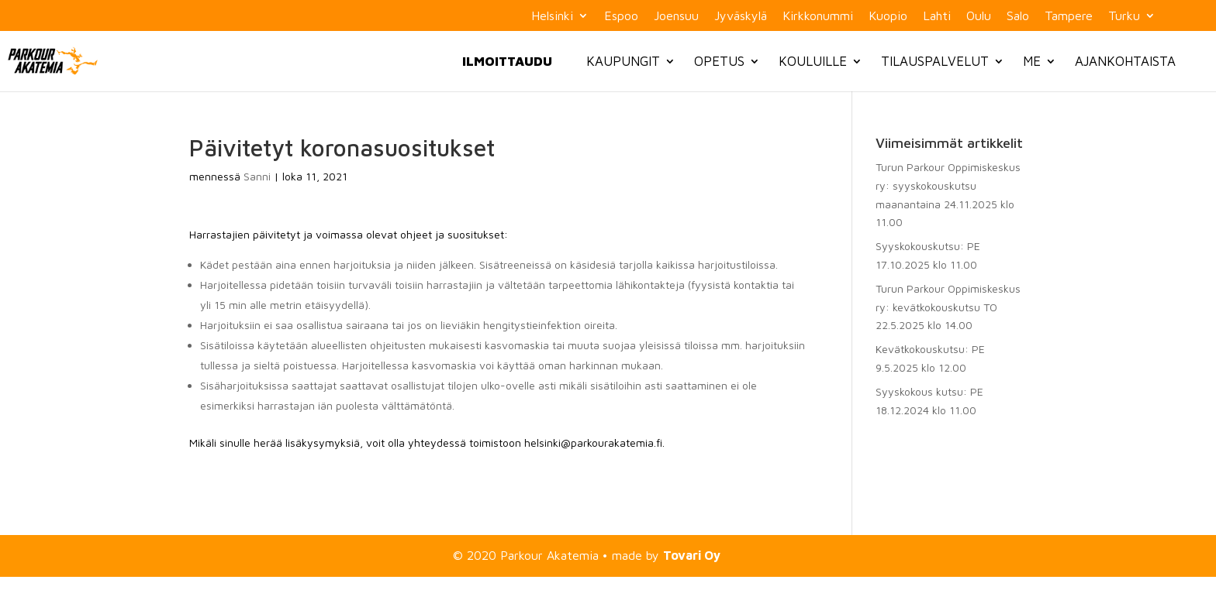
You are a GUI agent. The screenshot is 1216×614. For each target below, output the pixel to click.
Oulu (978, 15)
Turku (1124, 15)
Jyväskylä (740, 15)
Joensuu (676, 15)
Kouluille (813, 61)
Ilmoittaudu (507, 61)
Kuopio (888, 15)
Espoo (621, 15)
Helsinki (552, 15)
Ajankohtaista (1125, 61)
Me (1032, 61)
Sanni (257, 176)
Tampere (1069, 15)
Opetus (719, 61)
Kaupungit (623, 61)
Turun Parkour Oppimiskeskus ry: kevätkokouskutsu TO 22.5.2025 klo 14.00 (948, 307)
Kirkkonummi (817, 15)
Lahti (937, 15)
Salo (1018, 15)
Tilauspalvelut (935, 61)
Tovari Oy (691, 555)
